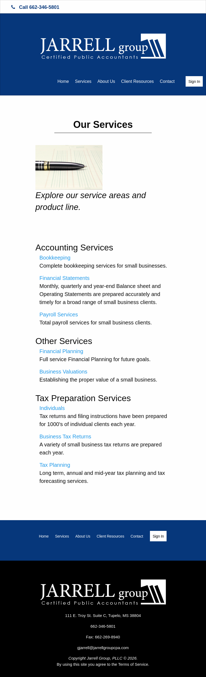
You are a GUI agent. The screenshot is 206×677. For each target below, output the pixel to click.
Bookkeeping (55, 258)
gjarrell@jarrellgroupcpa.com (103, 647)
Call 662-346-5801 (35, 7)
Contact (167, 81)
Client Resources (137, 81)
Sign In (194, 81)
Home (63, 81)
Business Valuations (63, 372)
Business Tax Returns (65, 436)
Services (83, 81)
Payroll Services (58, 314)
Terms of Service (133, 664)
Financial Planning (61, 351)
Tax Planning (54, 465)
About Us (106, 81)
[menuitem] (63, 81)
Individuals (52, 408)
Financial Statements (64, 278)
